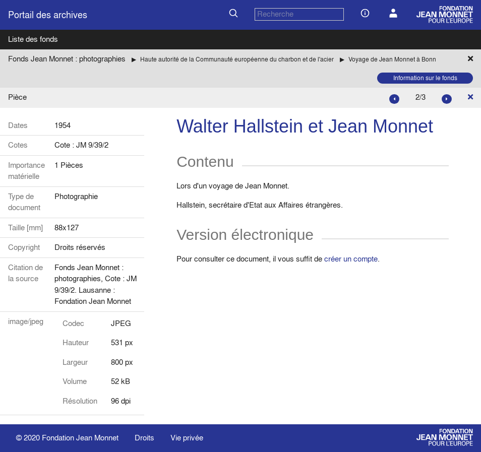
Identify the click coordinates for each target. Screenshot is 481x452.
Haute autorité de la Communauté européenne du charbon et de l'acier (237, 59)
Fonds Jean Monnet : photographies (67, 58)
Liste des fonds (33, 39)
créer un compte (351, 258)
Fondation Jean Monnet (80, 437)
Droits (144, 437)
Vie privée (186, 437)
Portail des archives (47, 15)
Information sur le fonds (425, 78)
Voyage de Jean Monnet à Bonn (392, 59)
